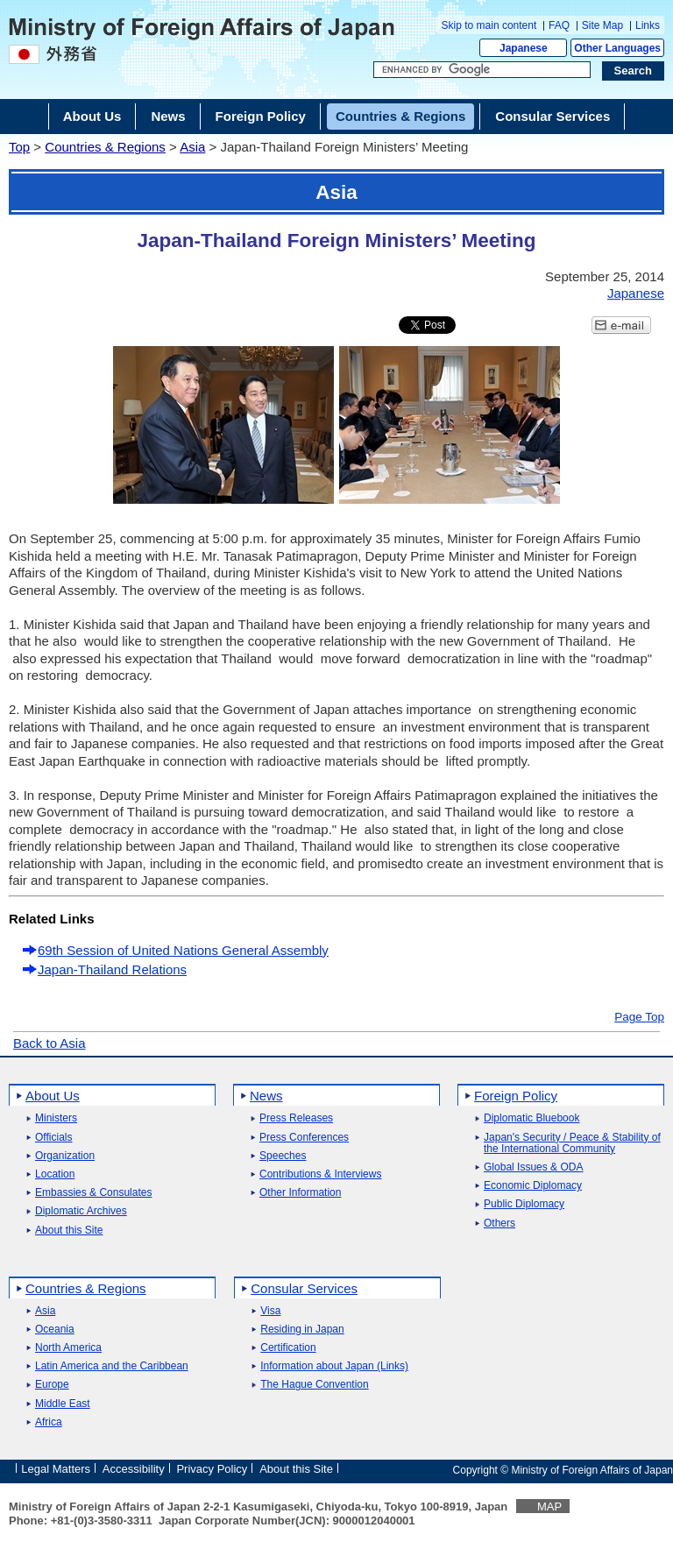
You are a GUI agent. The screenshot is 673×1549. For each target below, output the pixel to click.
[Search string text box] (482, 70)
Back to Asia (49, 1043)
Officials (53, 1137)
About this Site (69, 1230)
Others (499, 1223)
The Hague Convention (314, 1384)
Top (19, 146)
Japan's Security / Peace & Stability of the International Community (572, 1143)
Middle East (62, 1404)
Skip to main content (489, 25)
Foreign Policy (515, 1095)
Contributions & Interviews (320, 1174)
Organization (65, 1156)
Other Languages (617, 48)
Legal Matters (55, 1468)
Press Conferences (304, 1137)
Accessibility (134, 1468)
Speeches (282, 1156)
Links (647, 25)
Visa (270, 1311)
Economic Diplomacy (533, 1186)
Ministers (56, 1118)
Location (54, 1174)
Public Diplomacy (524, 1204)
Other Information (300, 1193)
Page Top (639, 1017)
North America (68, 1348)
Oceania (54, 1329)
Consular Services (304, 1288)
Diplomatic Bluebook (531, 1118)
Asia (192, 146)
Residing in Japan (302, 1329)
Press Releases (296, 1118)
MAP (549, 1506)
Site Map (602, 25)
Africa (48, 1422)
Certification (287, 1348)
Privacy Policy (211, 1468)
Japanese (523, 48)
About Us (52, 1095)
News (266, 1095)
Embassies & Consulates (93, 1193)
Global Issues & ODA (533, 1167)
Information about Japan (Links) (334, 1366)
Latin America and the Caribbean (111, 1366)
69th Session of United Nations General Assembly (183, 950)
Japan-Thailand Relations (112, 969)
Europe (52, 1384)
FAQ (559, 25)
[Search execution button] (633, 71)
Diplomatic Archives (81, 1211)
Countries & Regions (105, 146)
